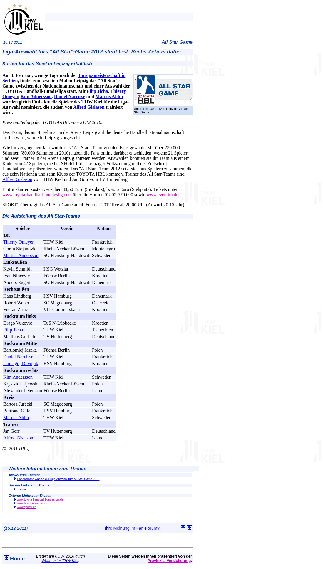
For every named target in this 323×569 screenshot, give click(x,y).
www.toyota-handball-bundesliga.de (36, 194)
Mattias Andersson (21, 255)
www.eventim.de (162, 194)
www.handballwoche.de (32, 503)
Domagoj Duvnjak (20, 363)
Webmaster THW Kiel (59, 560)
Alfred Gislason (89, 107)
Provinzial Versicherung (169, 560)
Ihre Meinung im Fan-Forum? (132, 528)
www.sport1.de (26, 507)
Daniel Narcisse (69, 96)
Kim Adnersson (36, 96)
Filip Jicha (97, 91)
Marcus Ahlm (109, 96)
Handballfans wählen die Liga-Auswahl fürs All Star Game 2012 (58, 479)
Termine (22, 489)
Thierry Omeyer (18, 241)
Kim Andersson (18, 377)
